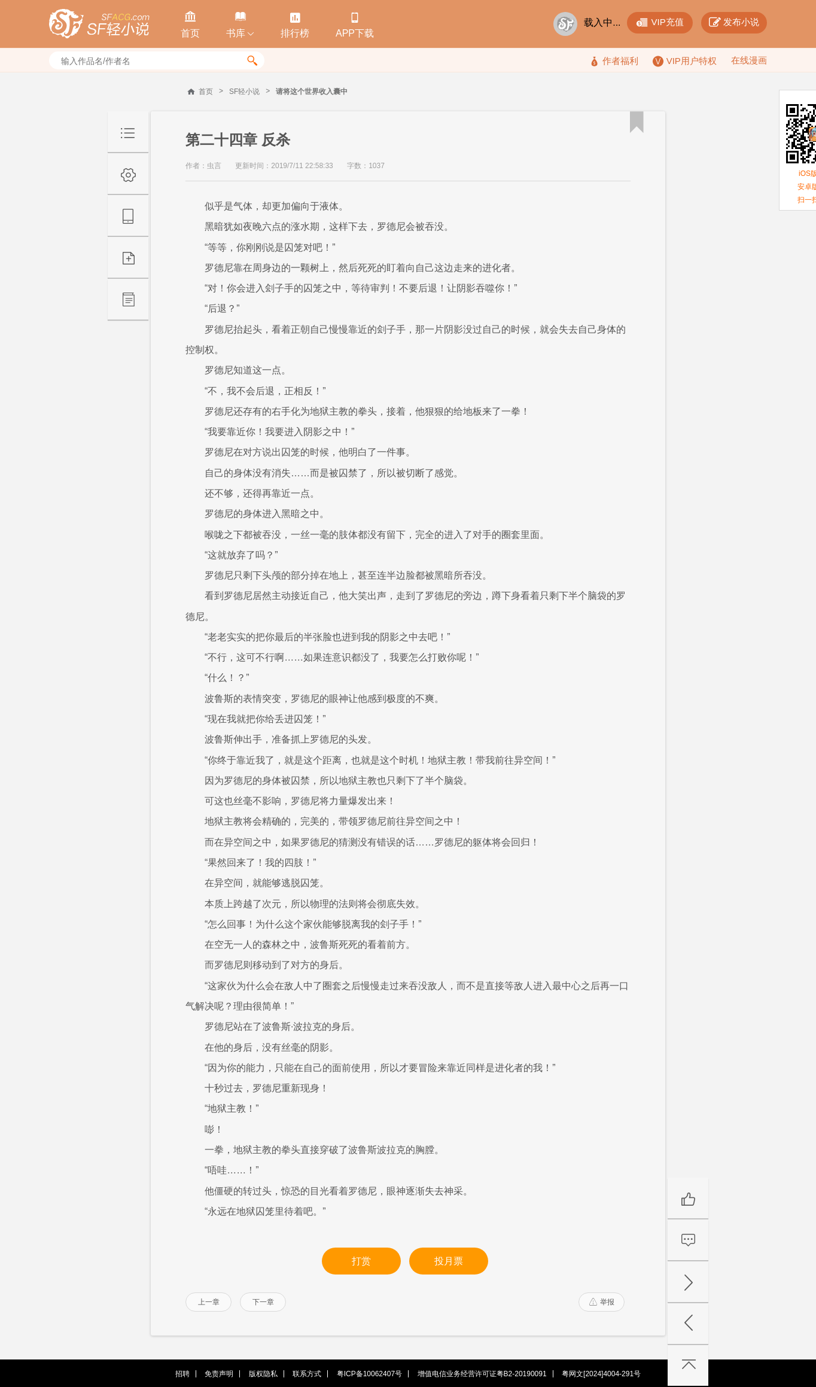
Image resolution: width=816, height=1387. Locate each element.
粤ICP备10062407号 (369, 1373)
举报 (601, 1302)
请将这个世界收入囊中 (312, 91)
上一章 (209, 1302)
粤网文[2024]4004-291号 (601, 1373)
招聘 (182, 1373)
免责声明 (219, 1373)
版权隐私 (263, 1373)
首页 (206, 91)
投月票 (448, 1261)
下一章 (263, 1302)
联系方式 (307, 1373)
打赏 (361, 1261)
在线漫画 (749, 60)
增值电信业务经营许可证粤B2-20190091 (482, 1373)
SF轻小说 (244, 91)
